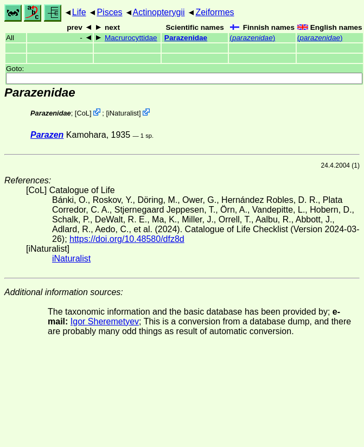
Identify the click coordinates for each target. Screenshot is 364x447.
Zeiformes (214, 12)
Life (79, 12)
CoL (82, 113)
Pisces (109, 12)
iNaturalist (123, 113)
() (252, 38)
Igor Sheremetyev (105, 321)
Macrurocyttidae (131, 38)
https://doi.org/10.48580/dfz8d (126, 239)
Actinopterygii (159, 12)
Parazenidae (185, 38)
